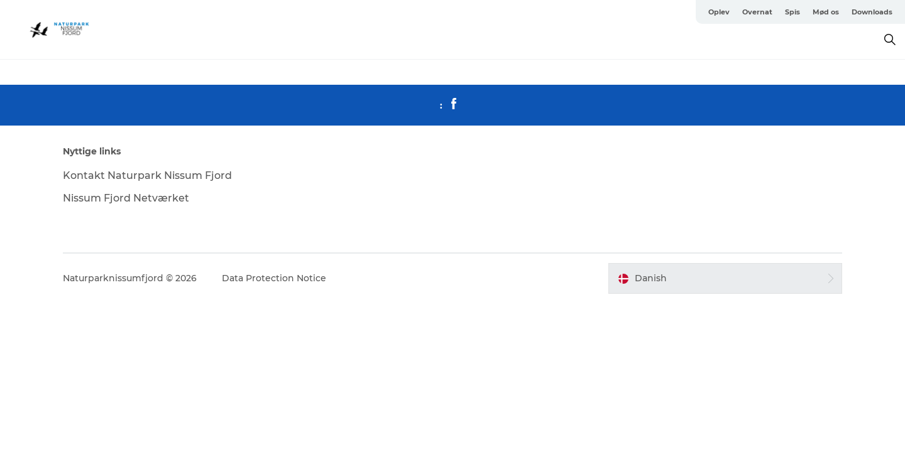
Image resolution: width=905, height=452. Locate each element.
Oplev (719, 12)
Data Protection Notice (274, 278)
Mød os (826, 12)
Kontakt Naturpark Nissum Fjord (147, 175)
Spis (792, 12)
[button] (725, 278)
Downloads (872, 12)
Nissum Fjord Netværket (126, 198)
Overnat (757, 12)
